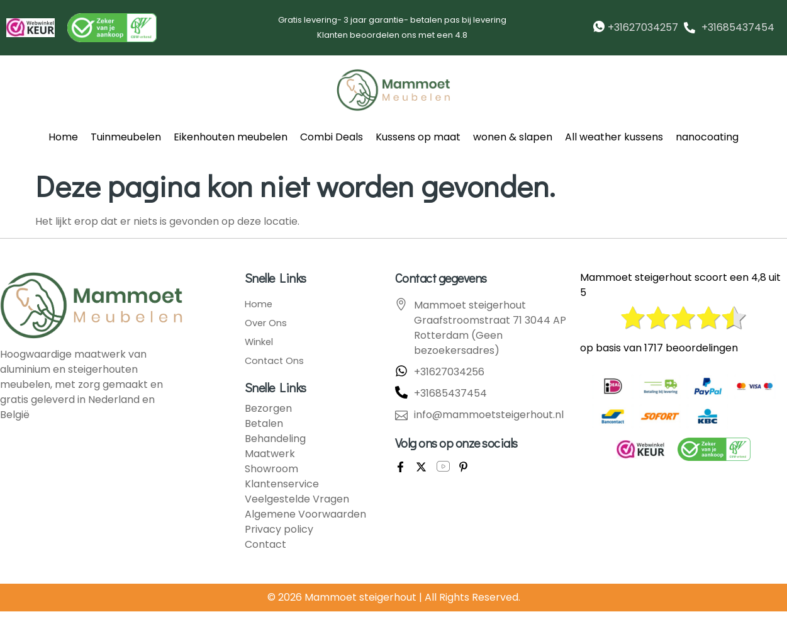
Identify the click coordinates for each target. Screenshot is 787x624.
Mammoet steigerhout (360, 597)
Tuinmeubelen (126, 137)
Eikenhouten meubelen (230, 137)
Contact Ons (276, 361)
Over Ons (268, 323)
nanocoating (707, 137)
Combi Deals (331, 137)
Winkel (261, 342)
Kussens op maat (418, 137)
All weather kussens (614, 137)
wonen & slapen (512, 137)
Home (63, 137)
